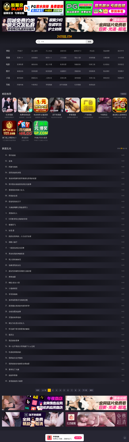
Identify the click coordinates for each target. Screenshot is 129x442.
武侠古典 (63, 78)
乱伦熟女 (106, 64)
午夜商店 (34, 85)
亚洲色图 (34, 71)
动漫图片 (63, 71)
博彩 (8, 51)
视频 (8, 57)
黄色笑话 (106, 78)
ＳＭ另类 (121, 58)
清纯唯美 (92, 71)
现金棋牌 (106, 51)
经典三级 (92, 64)
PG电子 (20, 51)
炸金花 (92, 51)
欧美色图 (49, 71)
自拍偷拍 (34, 58)
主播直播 (106, 58)
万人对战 (49, 51)
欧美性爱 (63, 64)
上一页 (44, 390)
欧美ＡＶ (49, 58)
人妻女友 (49, 78)
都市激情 (20, 78)
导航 (8, 84)
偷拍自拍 (34, 64)
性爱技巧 (121, 78)
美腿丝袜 (78, 71)
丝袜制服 (92, 58)
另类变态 (121, 64)
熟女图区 (106, 71)
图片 (8, 71)
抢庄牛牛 (121, 51)
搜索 (89, 42)
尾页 (91, 390)
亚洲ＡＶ (20, 58)
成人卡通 (49, 64)
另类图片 (121, 71)
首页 (37, 390)
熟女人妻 (78, 58)
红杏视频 (78, 85)
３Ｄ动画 (63, 58)
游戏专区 (63, 51)
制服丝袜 (78, 64)
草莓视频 (49, 85)
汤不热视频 (63, 85)
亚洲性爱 (20, 64)
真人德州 (34, 51)
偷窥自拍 (20, 71)
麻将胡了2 (77, 51)
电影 (8, 64)
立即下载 (78, 438)
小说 (8, 78)
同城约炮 (20, 85)
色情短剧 (92, 85)
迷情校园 (78, 78)
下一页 (85, 390)
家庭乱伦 (34, 78)
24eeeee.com (64, 37)
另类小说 (92, 78)
